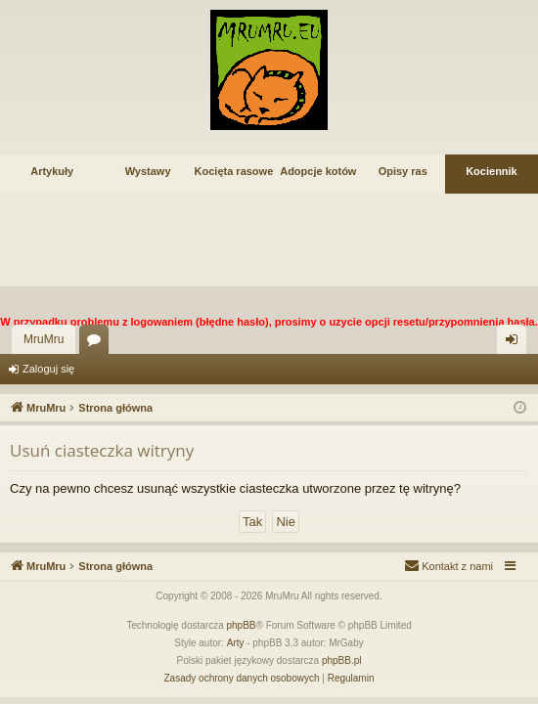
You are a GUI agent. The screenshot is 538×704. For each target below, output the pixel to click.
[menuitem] (448, 566)
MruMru (43, 339)
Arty (236, 643)
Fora (98, 343)
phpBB (241, 625)
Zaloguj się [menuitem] (516, 343)
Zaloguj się (48, 368)
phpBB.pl (342, 660)
